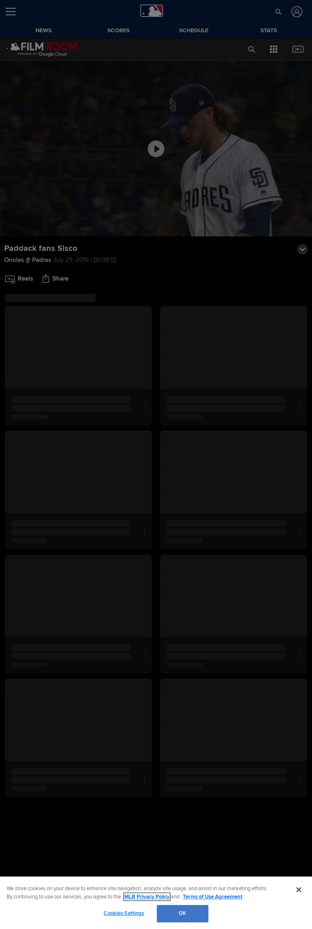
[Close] (299, 890)
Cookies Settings (124, 913)
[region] (156, 903)
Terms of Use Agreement (212, 896)
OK (182, 913)
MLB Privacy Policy (147, 896)
